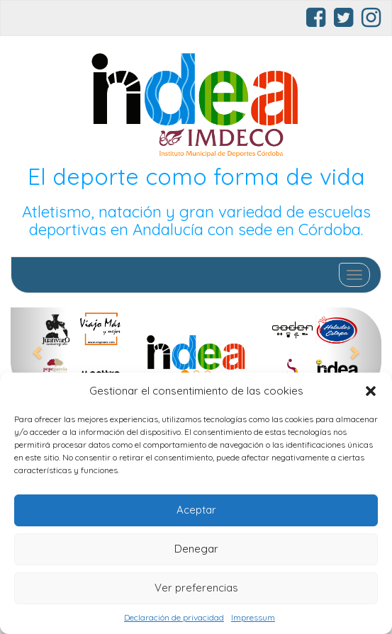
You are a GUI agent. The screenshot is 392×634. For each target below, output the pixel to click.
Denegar (196, 548)
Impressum (253, 617)
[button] (371, 391)
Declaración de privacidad (174, 617)
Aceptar (196, 509)
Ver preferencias (196, 587)
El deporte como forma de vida (196, 176)
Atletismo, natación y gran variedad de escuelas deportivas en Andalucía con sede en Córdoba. (196, 220)
